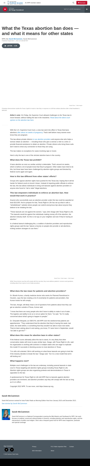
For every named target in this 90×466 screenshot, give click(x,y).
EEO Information (37, 450)
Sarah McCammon (15, 39)
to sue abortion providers (42, 139)
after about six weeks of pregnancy (30, 132)
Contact (71, 446)
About (52, 450)
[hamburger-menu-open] (4, 3)
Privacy (34, 446)
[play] (5, 9)
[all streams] (87, 9)
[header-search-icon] (73, 3)
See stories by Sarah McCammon (14, 403)
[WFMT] (73, 462)
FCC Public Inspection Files (58, 446)
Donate (82, 3)
